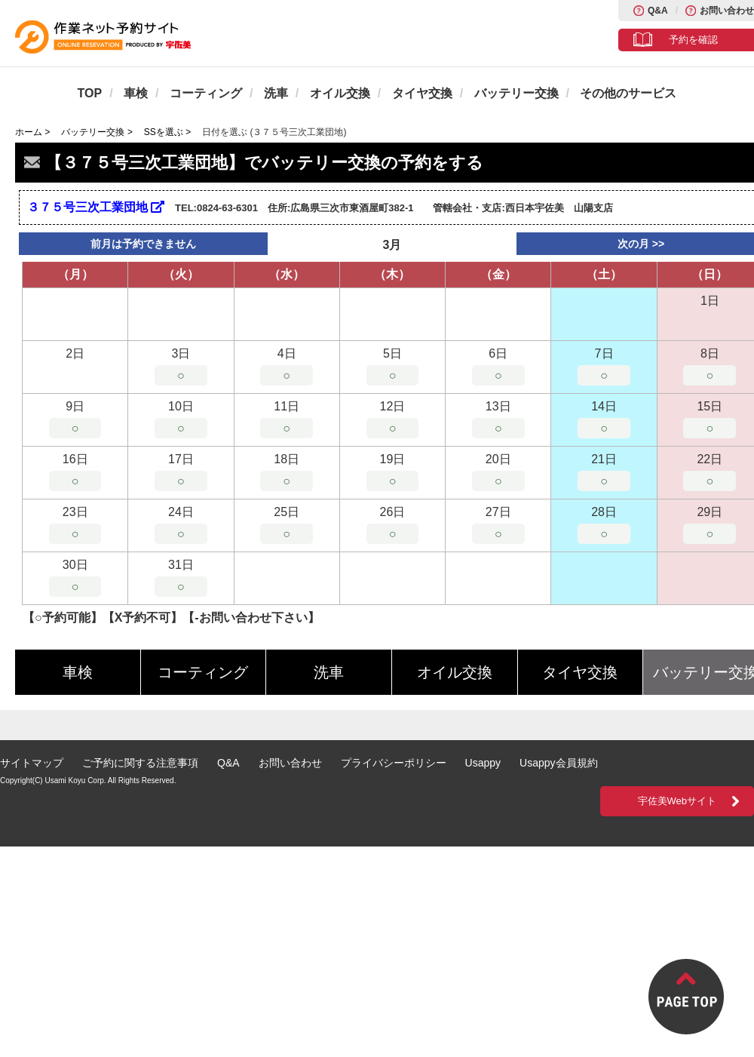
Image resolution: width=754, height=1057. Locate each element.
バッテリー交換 (516, 93)
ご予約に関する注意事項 (140, 763)
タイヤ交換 (422, 93)
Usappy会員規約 (558, 763)
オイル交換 (340, 93)
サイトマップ (31, 763)
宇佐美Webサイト (677, 801)
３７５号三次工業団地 (95, 207)
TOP (90, 93)
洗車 (276, 93)
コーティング (206, 93)
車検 (136, 93)
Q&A (658, 10)
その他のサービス (628, 93)
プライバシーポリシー (393, 763)
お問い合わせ (727, 10)
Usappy (483, 763)
